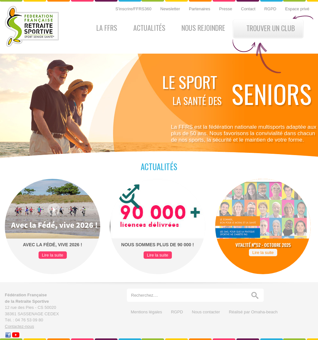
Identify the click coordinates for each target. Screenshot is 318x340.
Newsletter (170, 8)
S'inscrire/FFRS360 (134, 8)
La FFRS (106, 27)
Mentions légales (147, 311)
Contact (248, 8)
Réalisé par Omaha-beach (253, 311)
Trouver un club (270, 28)
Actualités (149, 27)
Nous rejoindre (203, 27)
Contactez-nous (19, 326)
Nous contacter (206, 311)
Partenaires (200, 8)
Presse (226, 8)
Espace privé (297, 8)
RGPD (271, 8)
